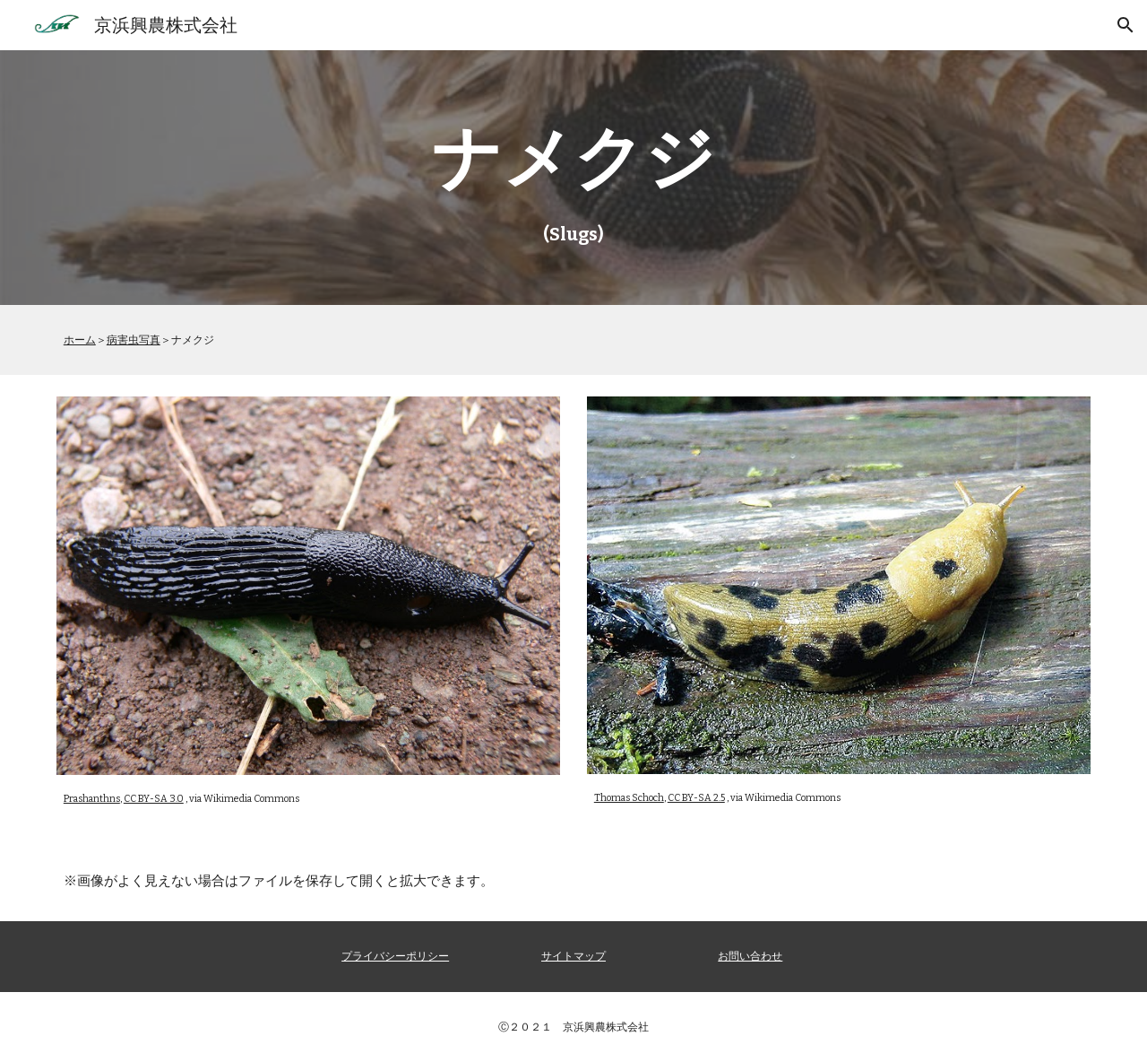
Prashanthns (92, 799)
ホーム (80, 339)
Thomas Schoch (629, 798)
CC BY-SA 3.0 (154, 799)
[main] (573, 178)
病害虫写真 (133, 339)
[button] (1125, 25)
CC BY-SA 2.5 (696, 798)
